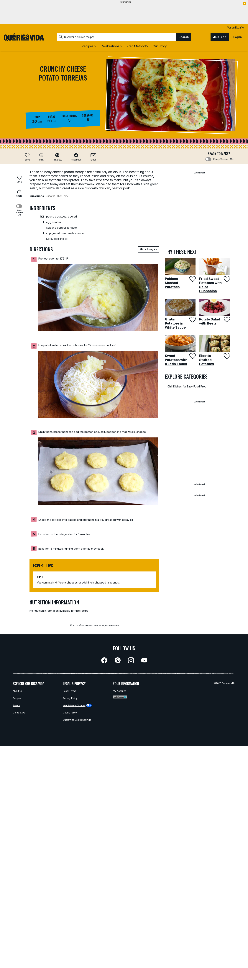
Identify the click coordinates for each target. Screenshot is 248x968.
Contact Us (19, 712)
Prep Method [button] (136, 46)
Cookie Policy (70, 712)
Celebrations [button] (110, 46)
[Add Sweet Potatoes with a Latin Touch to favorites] (192, 356)
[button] (57, 157)
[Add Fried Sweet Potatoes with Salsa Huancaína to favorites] (226, 279)
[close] (244, 3)
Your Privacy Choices (77, 705)
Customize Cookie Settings (77, 719)
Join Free (219, 37)
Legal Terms (69, 690)
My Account (119, 690)
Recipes (17, 698)
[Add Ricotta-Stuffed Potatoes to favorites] (226, 356)
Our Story (160, 46)
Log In (237, 37)
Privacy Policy (70, 698)
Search (184, 37)
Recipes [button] (87, 46)
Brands (16, 705)
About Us (17, 690)
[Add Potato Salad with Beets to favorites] (226, 319)
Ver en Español (235, 27)
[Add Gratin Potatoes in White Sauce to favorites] (192, 319)
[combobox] (116, 37)
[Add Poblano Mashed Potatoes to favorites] (192, 279)
